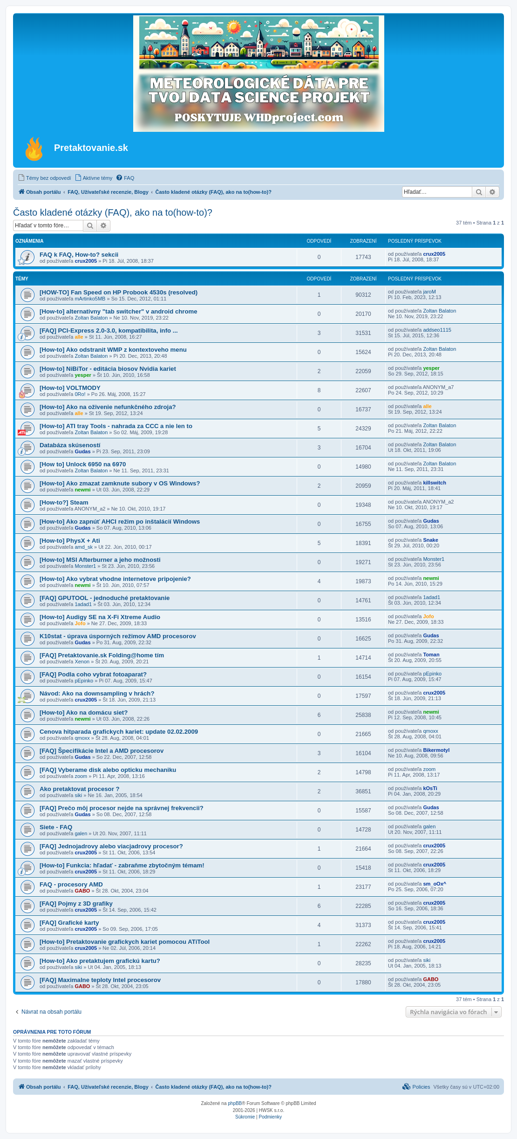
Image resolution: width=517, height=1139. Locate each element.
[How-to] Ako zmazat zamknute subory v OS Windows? (120, 483)
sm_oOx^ (434, 884)
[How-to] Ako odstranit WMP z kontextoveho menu (113, 349)
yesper (83, 375)
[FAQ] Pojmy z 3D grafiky (76, 903)
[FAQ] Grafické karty (69, 922)
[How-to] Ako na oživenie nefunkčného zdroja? (108, 406)
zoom (81, 776)
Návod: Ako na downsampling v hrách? (97, 693)
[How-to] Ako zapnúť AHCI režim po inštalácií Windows (120, 521)
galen (81, 833)
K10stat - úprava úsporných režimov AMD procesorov (118, 636)
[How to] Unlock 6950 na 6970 (83, 464)
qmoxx (82, 738)
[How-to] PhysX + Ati (70, 540)
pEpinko (84, 680)
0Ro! (80, 394)
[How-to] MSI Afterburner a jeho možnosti (100, 559)
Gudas (82, 451)
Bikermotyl (436, 750)
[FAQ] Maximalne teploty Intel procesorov (100, 979)
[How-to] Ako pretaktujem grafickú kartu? (100, 960)
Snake (430, 540)
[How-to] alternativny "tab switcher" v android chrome (118, 311)
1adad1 (83, 604)
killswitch (434, 482)
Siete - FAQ (56, 827)
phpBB (235, 1103)
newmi (82, 489)
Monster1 (85, 566)
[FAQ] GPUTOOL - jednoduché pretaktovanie (105, 597)
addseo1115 (437, 330)
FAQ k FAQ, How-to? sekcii (79, 254)
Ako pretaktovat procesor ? (79, 788)
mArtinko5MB (90, 298)
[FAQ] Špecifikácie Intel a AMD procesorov (101, 750)
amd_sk (84, 547)
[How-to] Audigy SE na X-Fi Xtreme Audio (100, 617)
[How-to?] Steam (64, 502)
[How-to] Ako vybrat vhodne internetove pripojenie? (115, 578)
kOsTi (430, 788)
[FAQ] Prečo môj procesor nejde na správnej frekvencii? (122, 808)
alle (79, 337)
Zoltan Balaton (91, 318)
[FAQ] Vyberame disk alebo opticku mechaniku (108, 769)
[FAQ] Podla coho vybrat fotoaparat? (93, 674)
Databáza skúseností (70, 445)
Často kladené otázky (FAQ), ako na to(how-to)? (112, 212)
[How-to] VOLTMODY (70, 387)
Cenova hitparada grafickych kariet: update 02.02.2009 (119, 731)
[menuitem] (44, 178)
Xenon (82, 661)
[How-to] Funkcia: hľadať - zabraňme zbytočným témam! (122, 865)
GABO (82, 890)
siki (78, 795)
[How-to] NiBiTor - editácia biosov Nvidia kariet (108, 368)
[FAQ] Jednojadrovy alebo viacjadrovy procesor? (111, 846)
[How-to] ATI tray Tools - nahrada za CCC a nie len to (116, 426)
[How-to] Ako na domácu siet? (84, 712)
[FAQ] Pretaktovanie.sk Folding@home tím (102, 655)
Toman (431, 654)
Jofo (80, 623)
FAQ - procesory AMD (71, 884)
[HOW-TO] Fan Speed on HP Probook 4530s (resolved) (118, 292)
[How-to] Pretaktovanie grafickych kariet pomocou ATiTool (125, 941)
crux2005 (86, 261)
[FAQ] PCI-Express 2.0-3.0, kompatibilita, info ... (109, 330)
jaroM (429, 291)
